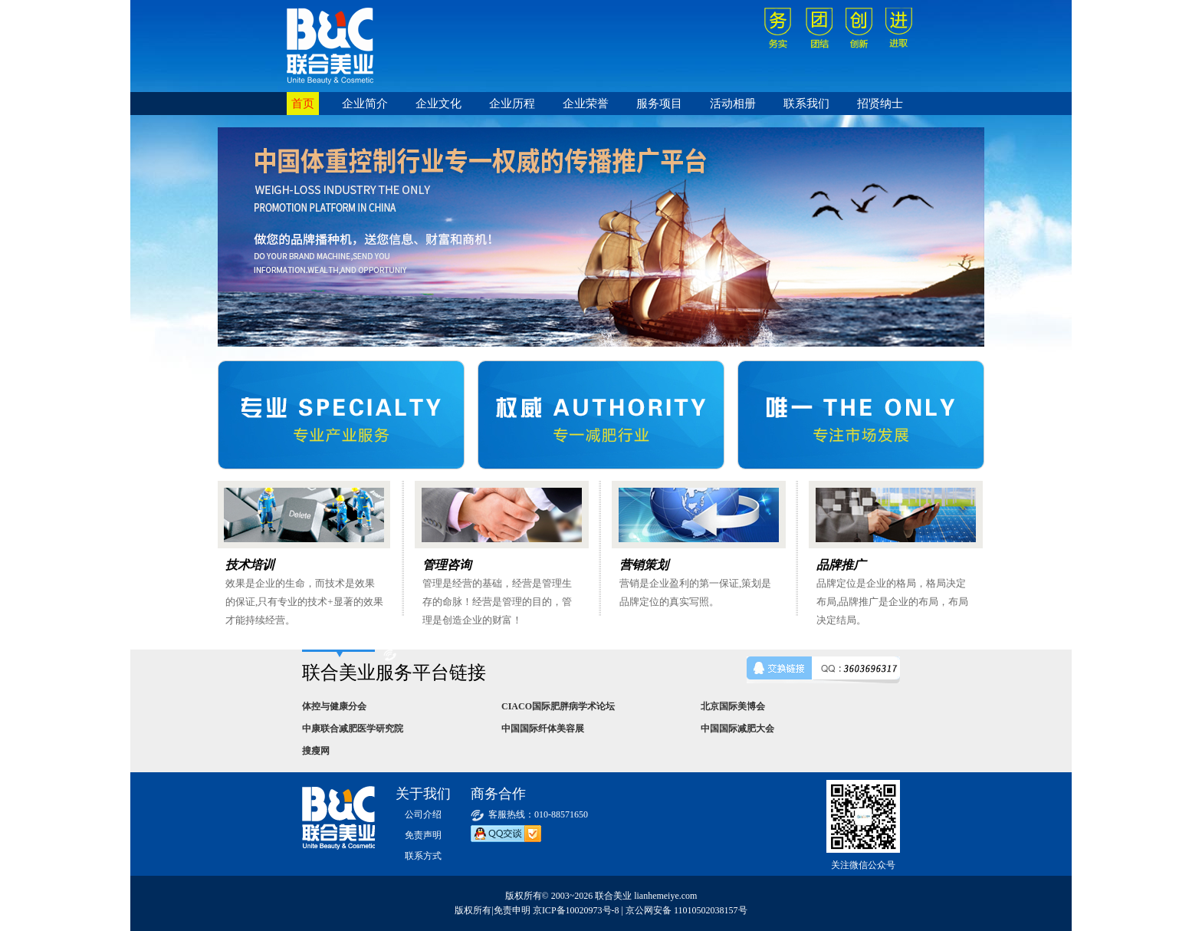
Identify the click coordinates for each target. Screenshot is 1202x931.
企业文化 (438, 103)
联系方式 (423, 855)
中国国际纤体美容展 (542, 728)
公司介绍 (423, 814)
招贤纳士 (880, 103)
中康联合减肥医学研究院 (352, 728)
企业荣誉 (586, 103)
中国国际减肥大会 (737, 728)
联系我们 (806, 103)
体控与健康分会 (334, 706)
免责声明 (423, 835)
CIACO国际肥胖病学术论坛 (558, 706)
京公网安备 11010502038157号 (686, 910)
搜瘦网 (316, 750)
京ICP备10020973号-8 (576, 910)
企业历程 (512, 103)
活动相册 (733, 103)
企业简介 (365, 103)
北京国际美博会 (733, 706)
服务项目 (659, 103)
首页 (302, 103)
